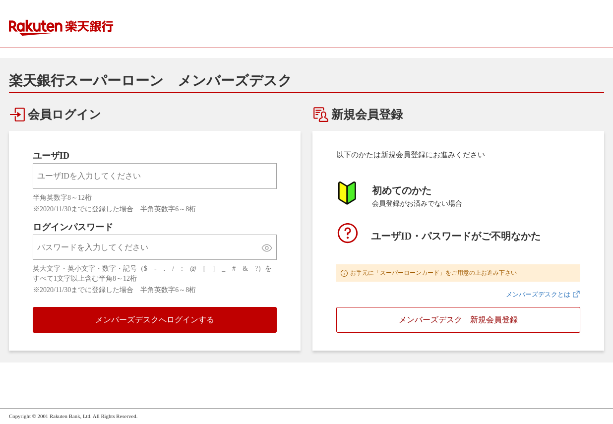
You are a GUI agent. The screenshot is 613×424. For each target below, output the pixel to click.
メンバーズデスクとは (538, 294)
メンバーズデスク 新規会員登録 (458, 319)
